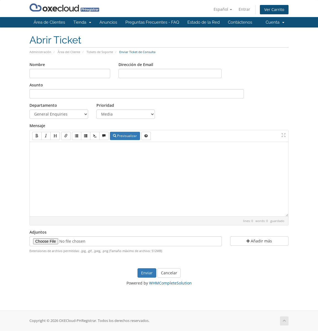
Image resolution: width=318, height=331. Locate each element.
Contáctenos (240, 22)
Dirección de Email (135, 64)
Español (223, 9)
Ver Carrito (274, 9)
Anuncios (108, 22)
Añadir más (259, 241)
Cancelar (169, 272)
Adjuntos (38, 232)
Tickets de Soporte (100, 52)
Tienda (82, 22)
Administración (40, 52)
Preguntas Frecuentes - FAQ (152, 22)
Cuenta (275, 22)
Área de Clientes (49, 22)
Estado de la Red (203, 22)
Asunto (36, 84)
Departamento (43, 105)
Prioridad (105, 105)
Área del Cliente (69, 52)
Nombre (37, 64)
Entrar (244, 9)
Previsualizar (125, 135)
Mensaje (37, 125)
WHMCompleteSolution (170, 283)
